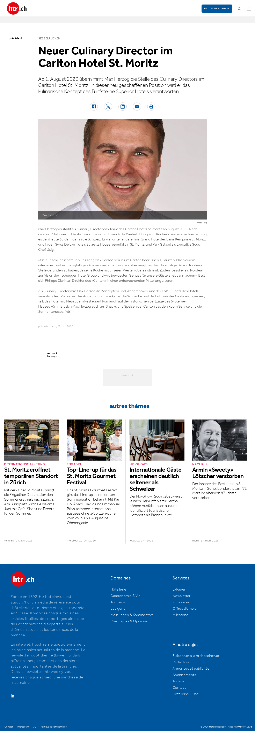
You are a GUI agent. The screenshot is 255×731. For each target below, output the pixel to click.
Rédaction (181, 662)
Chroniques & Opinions (129, 621)
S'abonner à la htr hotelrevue (196, 656)
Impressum (23, 727)
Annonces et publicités (191, 668)
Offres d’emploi (185, 608)
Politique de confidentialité (54, 727)
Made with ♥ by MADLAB (240, 727)
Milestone (181, 615)
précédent (15, 38)
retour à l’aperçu (52, 355)
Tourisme (117, 602)
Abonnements (184, 675)
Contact (179, 688)
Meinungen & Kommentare (132, 615)
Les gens (117, 608)
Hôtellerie (118, 589)
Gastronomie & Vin (125, 596)
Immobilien (181, 602)
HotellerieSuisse (186, 694)
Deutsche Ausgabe (217, 8)
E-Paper (179, 589)
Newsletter (182, 596)
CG (34, 727)
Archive (179, 681)
